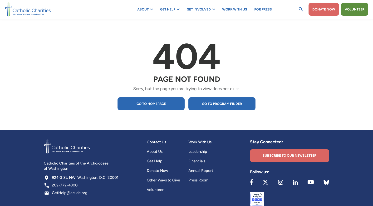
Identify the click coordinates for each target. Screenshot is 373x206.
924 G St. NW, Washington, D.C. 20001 (85, 177)
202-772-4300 (65, 185)
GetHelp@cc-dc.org (69, 193)
